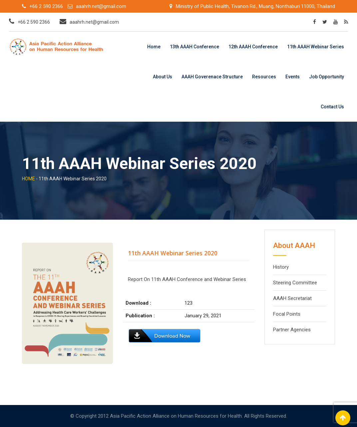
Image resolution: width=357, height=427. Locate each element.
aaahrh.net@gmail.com (101, 6)
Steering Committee (295, 283)
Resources (264, 76)
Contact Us (332, 106)
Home (154, 46)
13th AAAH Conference (194, 46)
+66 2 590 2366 (46, 6)
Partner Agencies (292, 330)
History (281, 267)
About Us (162, 76)
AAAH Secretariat (292, 298)
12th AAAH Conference (253, 46)
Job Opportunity (326, 76)
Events (292, 76)
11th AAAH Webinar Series (315, 46)
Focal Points (286, 314)
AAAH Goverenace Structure (212, 76)
